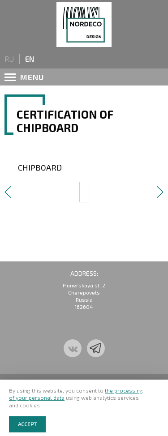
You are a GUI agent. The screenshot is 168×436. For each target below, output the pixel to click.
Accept (27, 424)
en (29, 58)
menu (24, 77)
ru (9, 58)
